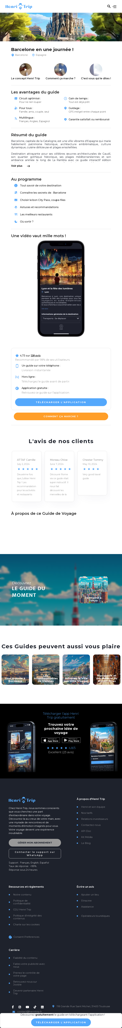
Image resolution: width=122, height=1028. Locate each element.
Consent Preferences (26, 936)
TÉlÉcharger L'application (61, 1022)
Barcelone (21, 54)
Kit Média (84, 837)
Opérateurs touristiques (93, 915)
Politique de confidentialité (19, 901)
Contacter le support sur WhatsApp (35, 853)
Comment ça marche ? (61, 416)
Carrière (14, 949)
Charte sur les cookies (24, 923)
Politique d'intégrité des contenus (25, 916)
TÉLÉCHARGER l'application (61, 401)
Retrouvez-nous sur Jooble (23, 982)
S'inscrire (84, 899)
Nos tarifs (84, 813)
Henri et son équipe (91, 806)
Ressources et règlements (26, 886)
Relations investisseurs (92, 819)
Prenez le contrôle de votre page (24, 973)
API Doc (84, 831)
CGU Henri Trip (20, 908)
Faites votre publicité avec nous (27, 964)
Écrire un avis (85, 886)
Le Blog (84, 843)
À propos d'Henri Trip (91, 799)
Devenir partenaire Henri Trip (26, 991)
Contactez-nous (89, 825)
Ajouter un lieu (88, 893)
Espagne (41, 54)
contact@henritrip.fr (29, 1010)
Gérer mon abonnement (35, 841)
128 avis (36, 355)
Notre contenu (20, 893)
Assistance (85, 906)
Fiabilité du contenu (23, 957)
